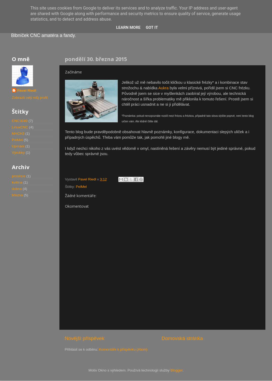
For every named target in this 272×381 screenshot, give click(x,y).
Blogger (177, 370)
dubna (17, 189)
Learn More (128, 27)
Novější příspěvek (84, 338)
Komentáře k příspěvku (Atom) (123, 349)
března (17, 195)
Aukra (163, 88)
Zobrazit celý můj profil (30, 98)
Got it (152, 27)
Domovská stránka (182, 338)
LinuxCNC (20, 127)
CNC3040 (19, 121)
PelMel (81, 187)
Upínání (18, 146)
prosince (18, 176)
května (17, 182)
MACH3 (18, 134)
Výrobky (18, 153)
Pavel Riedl (26, 90)
